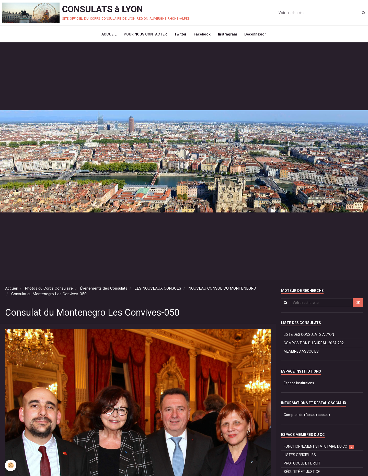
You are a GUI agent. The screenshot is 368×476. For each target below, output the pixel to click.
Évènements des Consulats (103, 289)
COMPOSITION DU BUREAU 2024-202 (314, 344)
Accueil (11, 289)
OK (357, 304)
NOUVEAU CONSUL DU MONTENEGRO (222, 289)
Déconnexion (256, 35)
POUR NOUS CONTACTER (144, 35)
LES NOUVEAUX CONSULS (157, 289)
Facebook (202, 35)
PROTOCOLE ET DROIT (302, 464)
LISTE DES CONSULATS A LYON (309, 336)
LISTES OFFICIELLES (300, 456)
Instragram (228, 35)
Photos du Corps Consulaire (49, 289)
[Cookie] (11, 465)
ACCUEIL (108, 35)
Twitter (180, 35)
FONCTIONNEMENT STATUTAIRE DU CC (319, 448)
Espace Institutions (299, 384)
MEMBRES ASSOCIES (301, 353)
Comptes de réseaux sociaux (307, 416)
